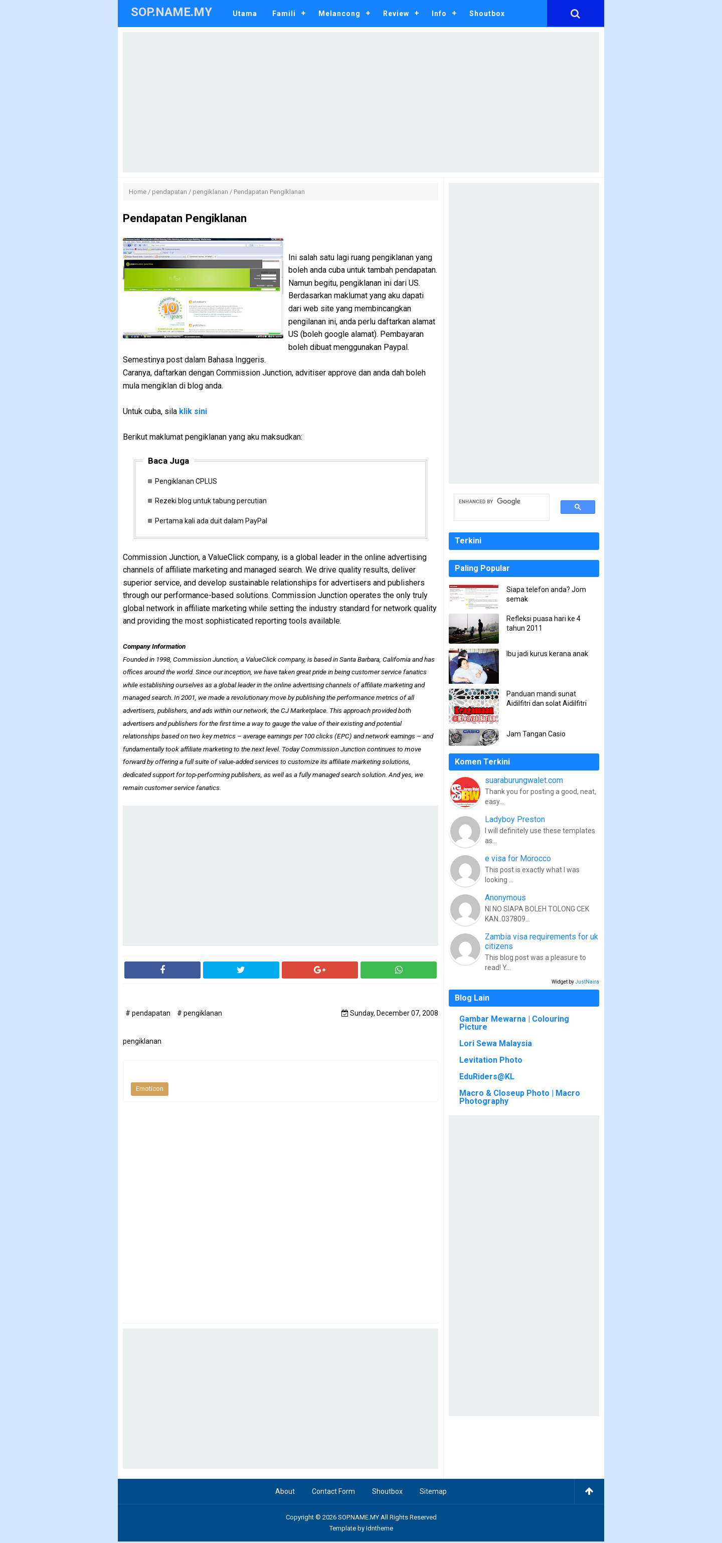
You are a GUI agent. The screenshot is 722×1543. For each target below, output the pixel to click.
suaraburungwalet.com (524, 780)
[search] (496, 501)
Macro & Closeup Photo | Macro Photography (519, 1097)
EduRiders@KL (486, 1076)
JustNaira (587, 982)
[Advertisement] (361, 102)
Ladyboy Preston (515, 819)
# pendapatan (148, 1015)
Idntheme (379, 1529)
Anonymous (505, 897)
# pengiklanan (199, 1015)
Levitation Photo (490, 1060)
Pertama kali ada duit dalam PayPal (213, 522)
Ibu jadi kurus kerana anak (547, 654)
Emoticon (149, 1090)
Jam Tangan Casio (536, 734)
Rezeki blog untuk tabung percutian (213, 502)
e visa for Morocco (518, 858)
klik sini (193, 411)
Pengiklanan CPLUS (188, 482)
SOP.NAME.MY (358, 1518)
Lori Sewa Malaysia (495, 1043)
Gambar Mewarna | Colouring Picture (514, 1023)
